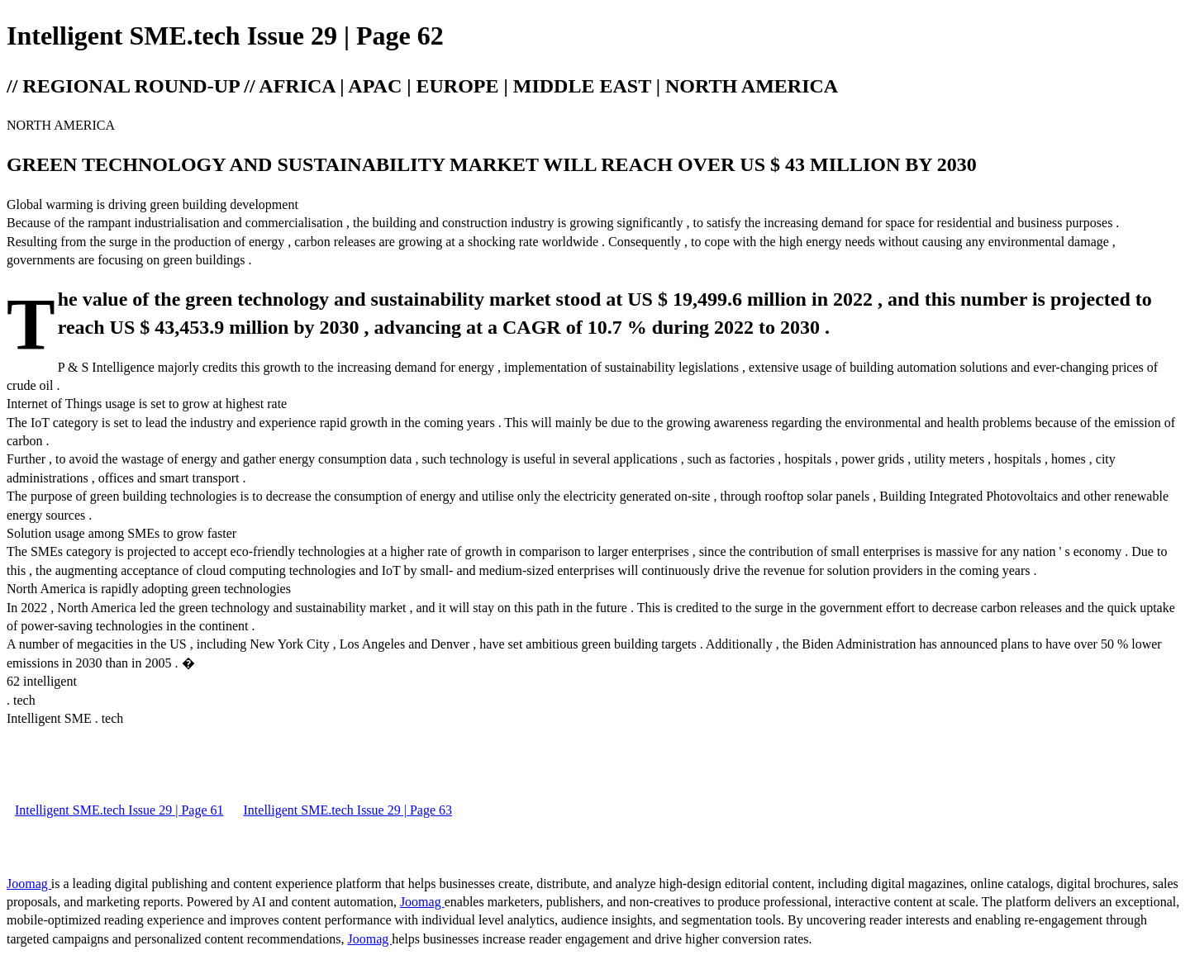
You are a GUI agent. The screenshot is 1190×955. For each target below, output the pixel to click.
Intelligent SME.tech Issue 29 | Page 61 (119, 810)
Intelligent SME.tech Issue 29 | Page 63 (348, 810)
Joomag (29, 884)
